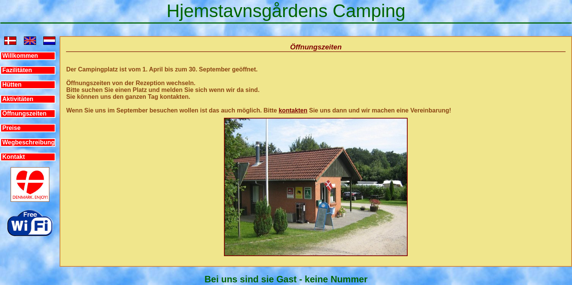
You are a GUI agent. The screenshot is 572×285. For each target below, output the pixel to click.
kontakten (293, 110)
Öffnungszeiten (24, 113)
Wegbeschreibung (28, 142)
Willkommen (20, 55)
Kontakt (13, 157)
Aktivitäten (17, 99)
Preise (11, 128)
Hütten (12, 84)
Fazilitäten (17, 70)
